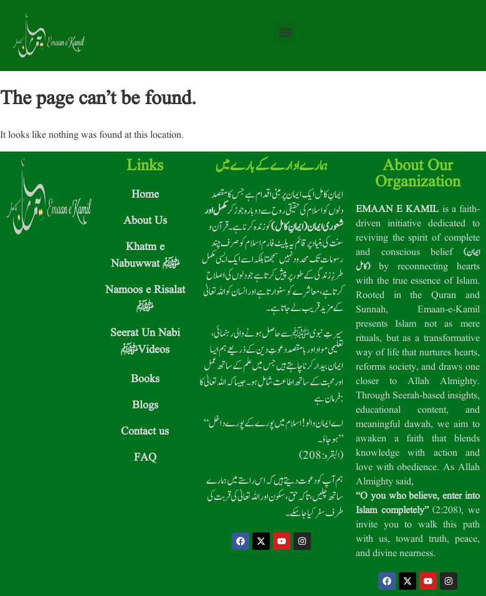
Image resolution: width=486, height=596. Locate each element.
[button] (285, 32)
